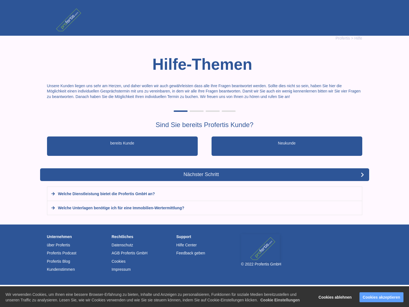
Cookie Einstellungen (279, 302)
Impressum (121, 269)
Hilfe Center (186, 245)
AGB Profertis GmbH (130, 253)
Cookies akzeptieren (381, 299)
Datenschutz (122, 245)
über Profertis (58, 245)
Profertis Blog (58, 261)
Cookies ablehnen (335, 299)
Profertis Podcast (62, 253)
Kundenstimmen (61, 269)
